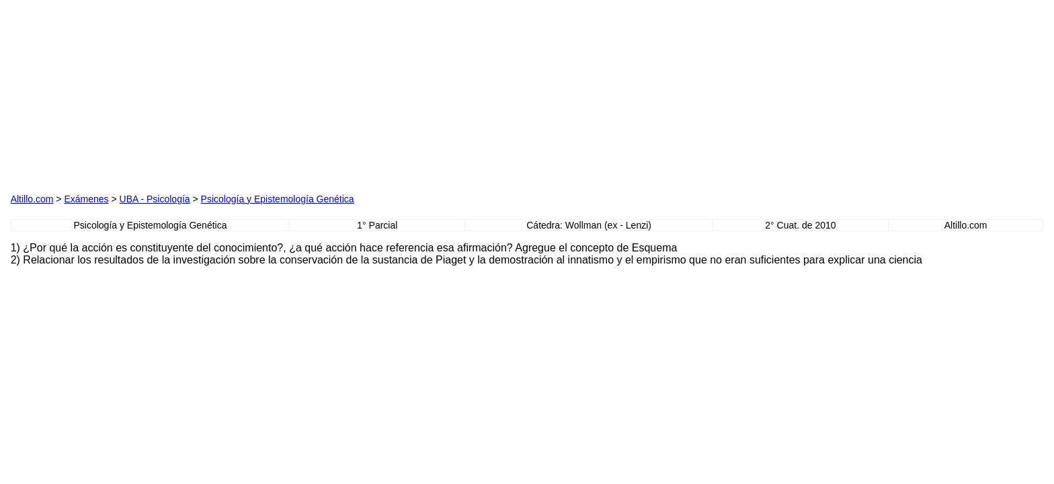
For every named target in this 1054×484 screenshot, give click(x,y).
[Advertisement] (164, 95)
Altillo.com (32, 199)
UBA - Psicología (155, 199)
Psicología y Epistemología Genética (277, 199)
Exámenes (86, 199)
